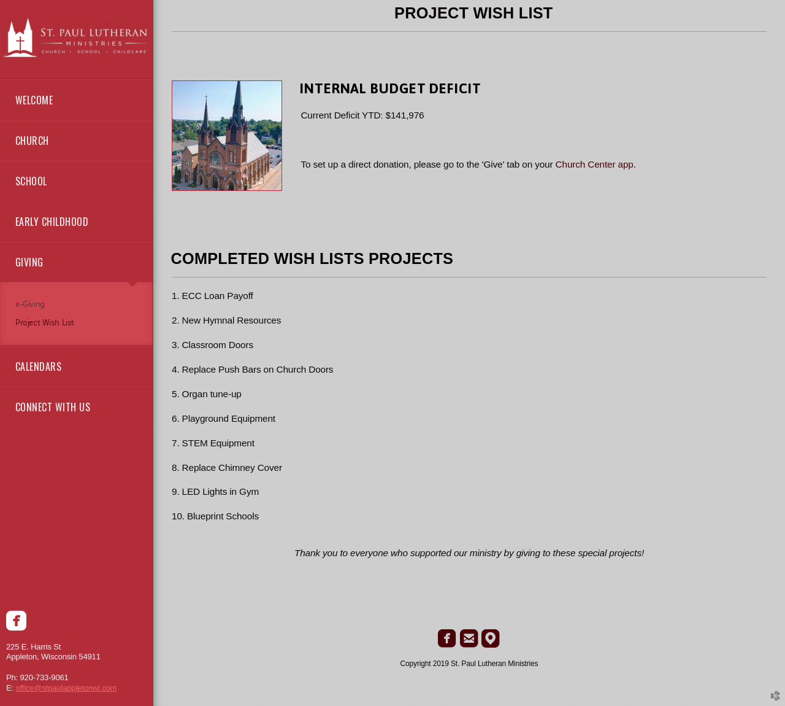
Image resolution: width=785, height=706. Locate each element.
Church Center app (595, 164)
